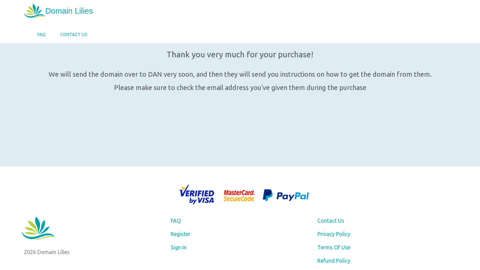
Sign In (179, 247)
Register (180, 234)
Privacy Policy (333, 234)
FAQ (41, 34)
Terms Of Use (333, 247)
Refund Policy (333, 261)
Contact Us (73, 34)
